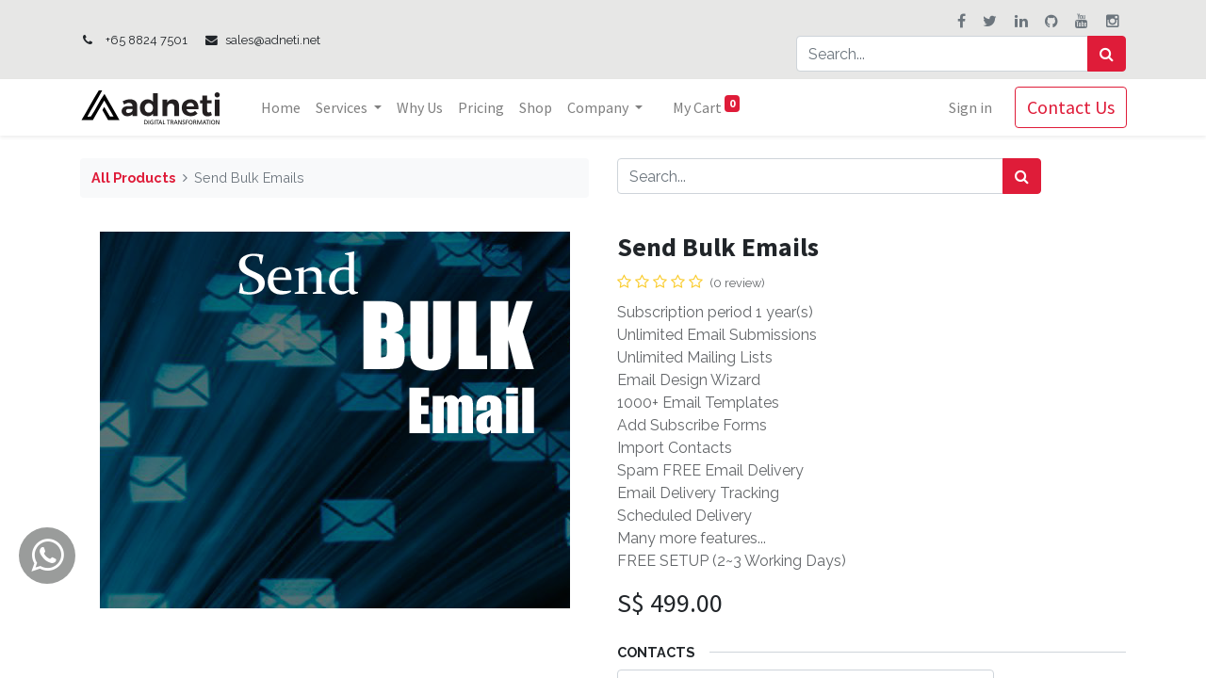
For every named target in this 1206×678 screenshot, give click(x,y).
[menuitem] (281, 107)
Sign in (969, 107)
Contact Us (1070, 107)
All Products (133, 178)
